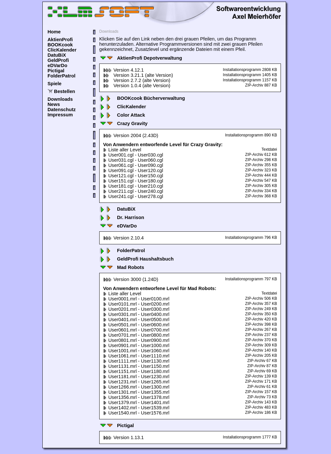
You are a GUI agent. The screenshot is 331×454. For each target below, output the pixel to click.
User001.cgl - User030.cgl (133, 154)
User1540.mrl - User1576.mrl (136, 412)
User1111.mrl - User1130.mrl (136, 361)
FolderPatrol (61, 75)
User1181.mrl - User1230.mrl (136, 376)
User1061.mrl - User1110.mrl (136, 355)
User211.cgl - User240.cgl (133, 191)
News (54, 104)
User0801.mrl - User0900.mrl (136, 340)
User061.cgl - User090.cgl (133, 165)
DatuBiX (57, 55)
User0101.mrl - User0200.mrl (136, 304)
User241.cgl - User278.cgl (133, 196)
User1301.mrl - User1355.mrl (136, 392)
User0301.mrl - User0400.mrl (136, 314)
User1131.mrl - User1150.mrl (136, 366)
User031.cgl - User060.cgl (133, 160)
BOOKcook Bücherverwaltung (142, 98)
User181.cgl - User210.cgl (133, 186)
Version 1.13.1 (123, 437)
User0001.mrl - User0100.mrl (136, 298)
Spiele (54, 83)
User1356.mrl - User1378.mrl (136, 397)
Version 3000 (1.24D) (130, 279)
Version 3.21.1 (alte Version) (138, 75)
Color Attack (122, 115)
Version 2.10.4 (123, 237)
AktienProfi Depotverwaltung (140, 58)
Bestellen (64, 91)
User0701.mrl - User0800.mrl (136, 335)
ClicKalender (62, 49)
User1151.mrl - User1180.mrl (136, 371)
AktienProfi (60, 39)
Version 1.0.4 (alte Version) (136, 85)
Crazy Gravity (123, 123)
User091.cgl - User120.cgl (133, 170)
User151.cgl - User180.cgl (133, 180)
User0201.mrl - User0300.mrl (136, 309)
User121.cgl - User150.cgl (133, 175)
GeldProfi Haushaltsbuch (136, 259)
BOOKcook (60, 44)
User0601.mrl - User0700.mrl (136, 329)
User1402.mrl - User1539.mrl (136, 407)
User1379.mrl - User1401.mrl (136, 402)
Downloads (60, 99)
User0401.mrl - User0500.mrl (136, 319)
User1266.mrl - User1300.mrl (136, 387)
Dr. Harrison (121, 217)
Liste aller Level (122, 149)
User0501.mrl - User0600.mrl (136, 324)
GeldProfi (58, 60)
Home (54, 31)
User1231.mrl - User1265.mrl (136, 381)
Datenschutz (62, 109)
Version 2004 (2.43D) (130, 135)
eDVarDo (57, 65)
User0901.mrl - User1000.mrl (136, 345)
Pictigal (56, 70)
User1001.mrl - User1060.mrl (136, 350)
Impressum (60, 114)
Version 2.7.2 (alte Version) (136, 80)
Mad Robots (121, 267)
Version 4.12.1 (123, 70)
